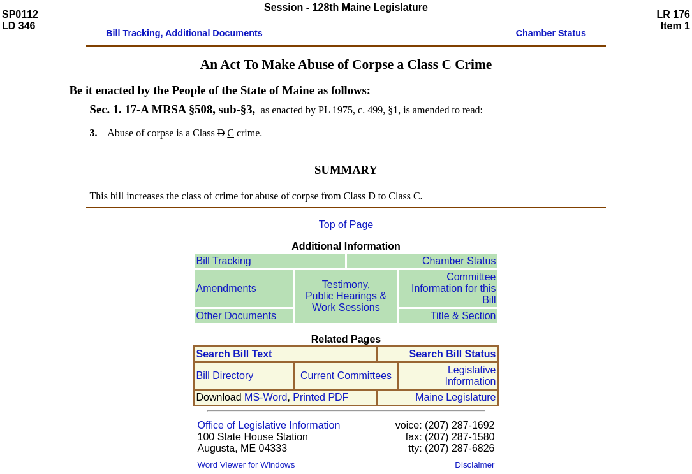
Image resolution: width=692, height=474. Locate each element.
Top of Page (346, 224)
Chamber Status (459, 260)
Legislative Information (470, 375)
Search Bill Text (234, 353)
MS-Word (265, 397)
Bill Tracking (223, 260)
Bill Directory (225, 375)
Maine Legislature (455, 397)
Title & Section (463, 315)
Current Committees (346, 375)
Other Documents (236, 315)
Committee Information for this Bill (453, 288)
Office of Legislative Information (269, 425)
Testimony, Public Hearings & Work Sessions (346, 296)
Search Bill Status (452, 353)
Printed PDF (320, 397)
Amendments (226, 288)
